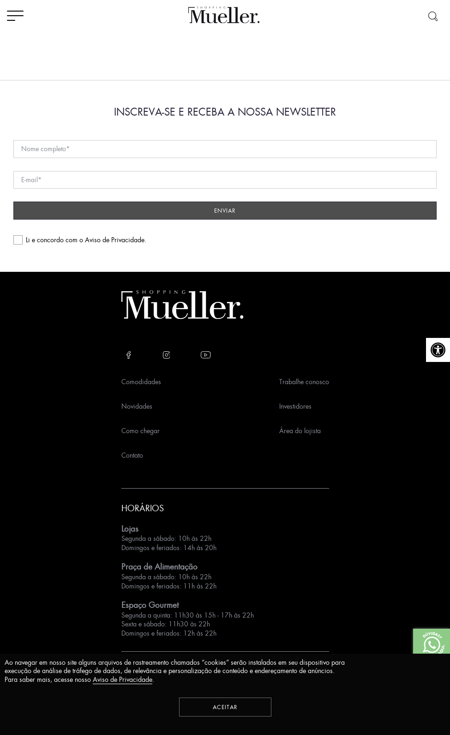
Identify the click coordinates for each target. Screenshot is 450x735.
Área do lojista (300, 430)
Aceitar (225, 707)
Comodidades (141, 381)
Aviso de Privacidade (114, 239)
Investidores (295, 406)
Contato (132, 455)
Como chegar (140, 430)
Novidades (136, 406)
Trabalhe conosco (304, 381)
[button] (438, 350)
